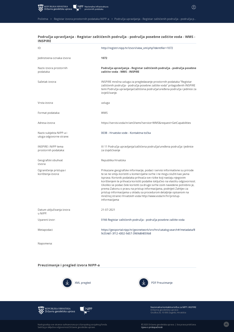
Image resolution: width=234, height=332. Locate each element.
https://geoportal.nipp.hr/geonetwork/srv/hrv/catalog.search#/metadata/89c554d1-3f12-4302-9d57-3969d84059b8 (148, 231)
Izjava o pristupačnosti (152, 327)
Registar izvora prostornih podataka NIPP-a (81, 19)
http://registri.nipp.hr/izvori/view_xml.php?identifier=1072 (137, 48)
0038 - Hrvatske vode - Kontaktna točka (126, 133)
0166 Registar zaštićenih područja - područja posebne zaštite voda (142, 220)
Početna (43, 19)
